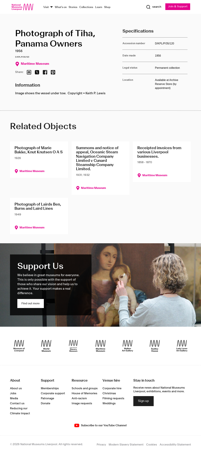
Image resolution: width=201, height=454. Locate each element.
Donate (45, 403)
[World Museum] (46, 346)
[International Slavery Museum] (73, 346)
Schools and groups (85, 388)
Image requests (82, 403)
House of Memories (84, 393)
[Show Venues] (51, 7)
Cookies (151, 444)
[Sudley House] (155, 346)
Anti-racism (79, 398)
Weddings (109, 403)
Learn (98, 7)
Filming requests (113, 398)
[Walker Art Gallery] (127, 346)
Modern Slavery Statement (126, 444)
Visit (46, 7)
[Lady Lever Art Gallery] (182, 346)
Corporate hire (112, 388)
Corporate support (53, 393)
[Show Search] (153, 7)
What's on (61, 7)
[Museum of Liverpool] (19, 346)
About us (16, 388)
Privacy (101, 444)
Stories (73, 7)
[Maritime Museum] (101, 346)
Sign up (143, 401)
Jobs (13, 393)
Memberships (50, 388)
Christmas (109, 393)
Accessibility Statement (175, 444)
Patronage (47, 398)
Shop (107, 7)
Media (14, 398)
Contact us (17, 403)
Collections (86, 7)
